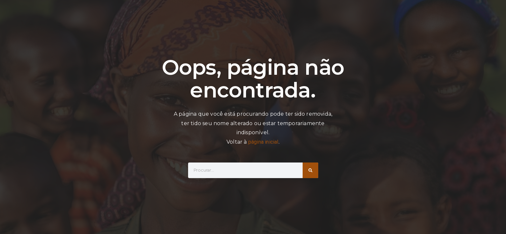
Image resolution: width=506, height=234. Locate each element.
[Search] (310, 170)
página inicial (263, 142)
